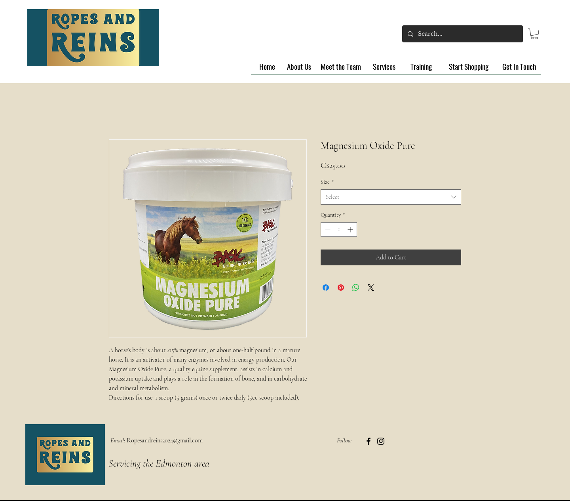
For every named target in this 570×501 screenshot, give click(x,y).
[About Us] (299, 66)
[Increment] (351, 229)
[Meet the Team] (340, 66)
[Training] (421, 66)
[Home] (267, 66)
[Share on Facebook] (326, 287)
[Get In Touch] (519, 66)
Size (327, 182)
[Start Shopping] (468, 66)
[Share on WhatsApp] (356, 287)
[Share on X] (371, 287)
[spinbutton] (339, 229)
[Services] (384, 66)
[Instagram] (381, 441)
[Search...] (462, 33)
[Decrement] (327, 229)
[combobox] (391, 197)
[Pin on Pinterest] (341, 287)
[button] (534, 34)
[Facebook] (368, 441)
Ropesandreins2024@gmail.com (165, 440)
